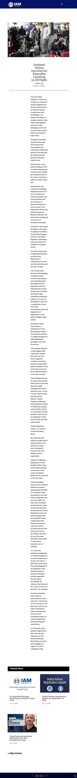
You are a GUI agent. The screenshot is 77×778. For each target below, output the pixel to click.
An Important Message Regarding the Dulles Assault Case (22, 698)
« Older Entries (15, 753)
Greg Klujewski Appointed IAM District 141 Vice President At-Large (21, 738)
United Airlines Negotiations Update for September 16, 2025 (54, 698)
